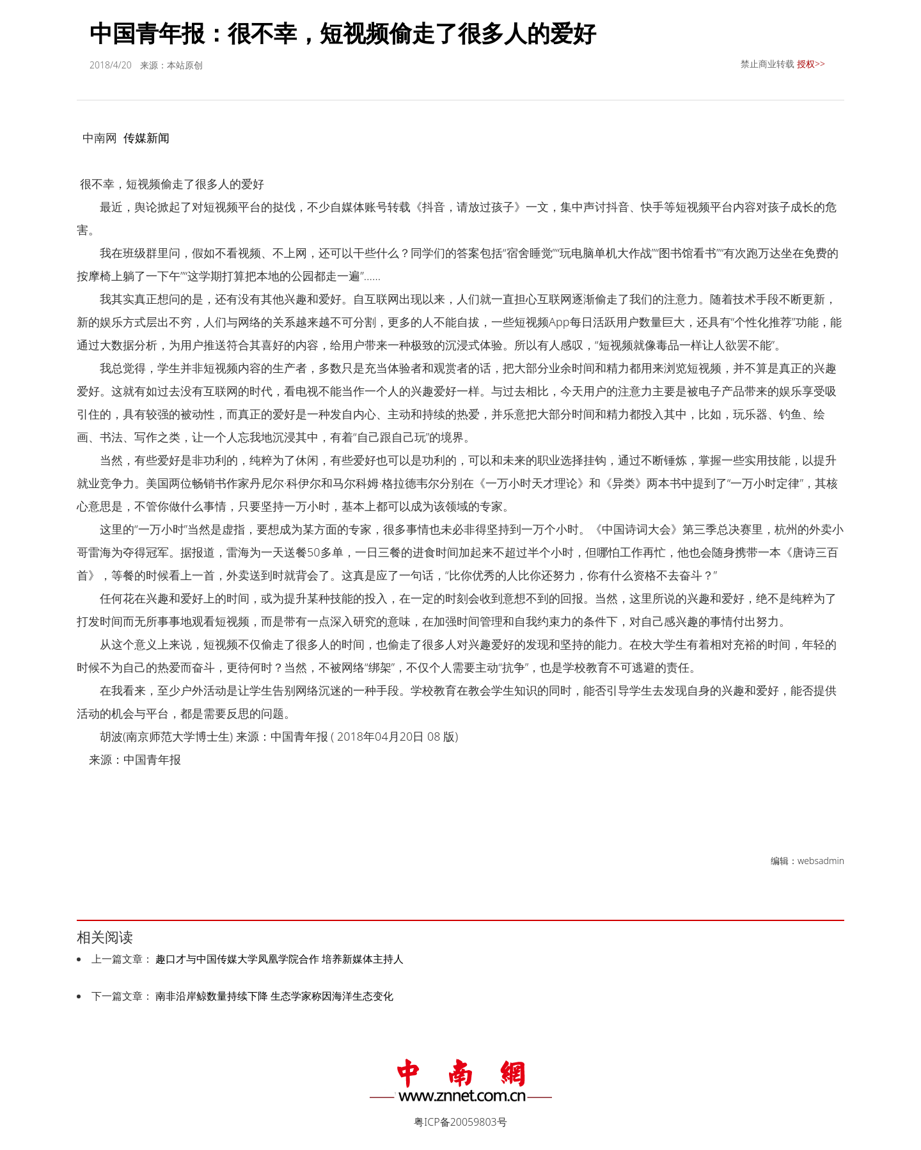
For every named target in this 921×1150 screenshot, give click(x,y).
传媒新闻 (146, 137)
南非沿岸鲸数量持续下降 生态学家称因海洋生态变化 (274, 996)
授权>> (811, 64)
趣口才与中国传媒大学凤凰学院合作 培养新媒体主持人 (279, 959)
